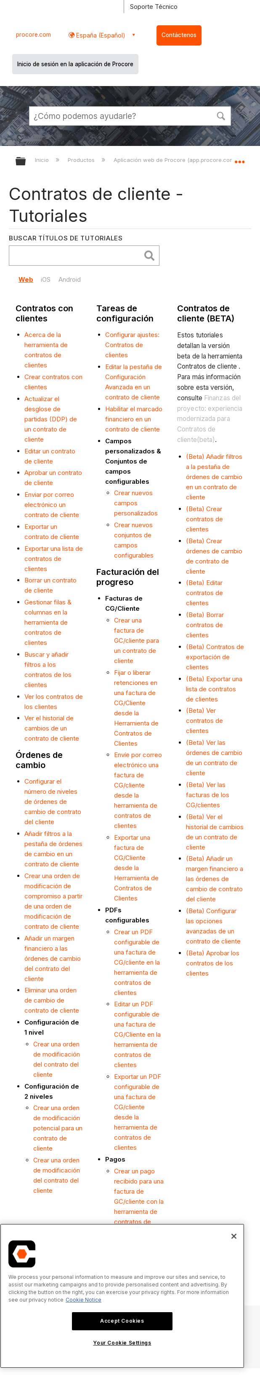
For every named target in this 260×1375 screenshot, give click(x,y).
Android (69, 279)
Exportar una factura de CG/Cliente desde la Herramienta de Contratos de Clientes (136, 867)
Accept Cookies (122, 1321)
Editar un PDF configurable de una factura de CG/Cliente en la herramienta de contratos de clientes (137, 1034)
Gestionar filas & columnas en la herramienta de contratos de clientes (48, 622)
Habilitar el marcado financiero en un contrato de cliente (133, 419)
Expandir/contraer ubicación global (239, 158)
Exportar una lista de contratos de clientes (53, 559)
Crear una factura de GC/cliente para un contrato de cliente (136, 640)
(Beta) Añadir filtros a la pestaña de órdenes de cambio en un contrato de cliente (214, 477)
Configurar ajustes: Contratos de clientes (132, 345)
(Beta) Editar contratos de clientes (204, 593)
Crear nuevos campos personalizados (136, 503)
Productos (82, 159)
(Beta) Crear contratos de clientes (204, 519)
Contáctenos (179, 35)
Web (26, 279)
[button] (221, 115)
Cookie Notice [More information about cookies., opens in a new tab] (83, 1300)
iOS (45, 279)
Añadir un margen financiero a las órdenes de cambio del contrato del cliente (52, 958)
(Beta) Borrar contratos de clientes (205, 625)
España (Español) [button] (99, 35)
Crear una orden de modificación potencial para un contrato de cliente (57, 1128)
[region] (122, 1296)
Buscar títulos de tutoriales (66, 238)
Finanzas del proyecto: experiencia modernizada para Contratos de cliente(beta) (209, 419)
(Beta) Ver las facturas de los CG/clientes (207, 795)
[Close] (234, 1236)
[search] (77, 256)
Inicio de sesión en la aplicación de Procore (75, 64)
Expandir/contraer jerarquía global (26, 162)
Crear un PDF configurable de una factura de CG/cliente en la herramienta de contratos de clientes (137, 962)
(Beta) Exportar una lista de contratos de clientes (214, 689)
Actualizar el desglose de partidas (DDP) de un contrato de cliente (50, 419)
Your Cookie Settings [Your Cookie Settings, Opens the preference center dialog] (122, 1343)
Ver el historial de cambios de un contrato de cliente (51, 728)
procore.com (33, 34)
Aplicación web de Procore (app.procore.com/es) (180, 159)
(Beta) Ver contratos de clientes (204, 720)
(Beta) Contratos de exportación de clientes (215, 657)
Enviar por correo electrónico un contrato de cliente (51, 505)
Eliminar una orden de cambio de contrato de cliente (51, 1000)
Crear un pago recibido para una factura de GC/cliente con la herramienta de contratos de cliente (139, 1201)
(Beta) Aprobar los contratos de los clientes (212, 963)
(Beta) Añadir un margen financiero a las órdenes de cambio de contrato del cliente (214, 879)
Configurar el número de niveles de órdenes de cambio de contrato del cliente (52, 801)
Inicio (42, 159)
